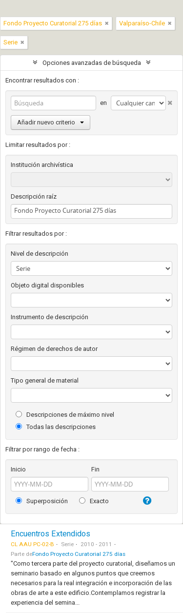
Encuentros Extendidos (50, 533)
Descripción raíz (34, 196)
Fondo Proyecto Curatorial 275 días (78, 554)
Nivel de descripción (39, 253)
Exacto (94, 501)
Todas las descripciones (56, 426)
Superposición (42, 501)
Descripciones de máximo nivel (65, 414)
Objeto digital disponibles (47, 285)
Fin (95, 469)
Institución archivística (42, 164)
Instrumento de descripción (49, 317)
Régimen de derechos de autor (54, 348)
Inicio (18, 469)
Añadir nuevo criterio (50, 122)
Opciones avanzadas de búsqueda (91, 62)
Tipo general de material (45, 380)
